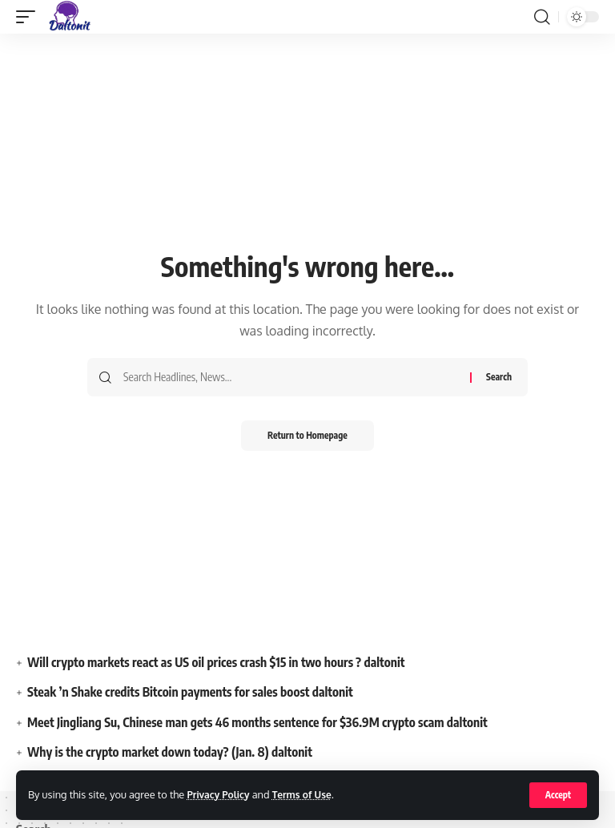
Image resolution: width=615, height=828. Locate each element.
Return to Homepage (308, 436)
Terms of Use (308, 794)
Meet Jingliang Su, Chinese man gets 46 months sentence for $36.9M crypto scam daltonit (262, 722)
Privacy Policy (220, 794)
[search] (542, 16)
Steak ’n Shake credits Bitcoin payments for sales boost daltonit (193, 692)
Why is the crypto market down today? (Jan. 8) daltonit (173, 752)
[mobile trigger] (29, 17)
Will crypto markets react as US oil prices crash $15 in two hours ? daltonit (220, 662)
